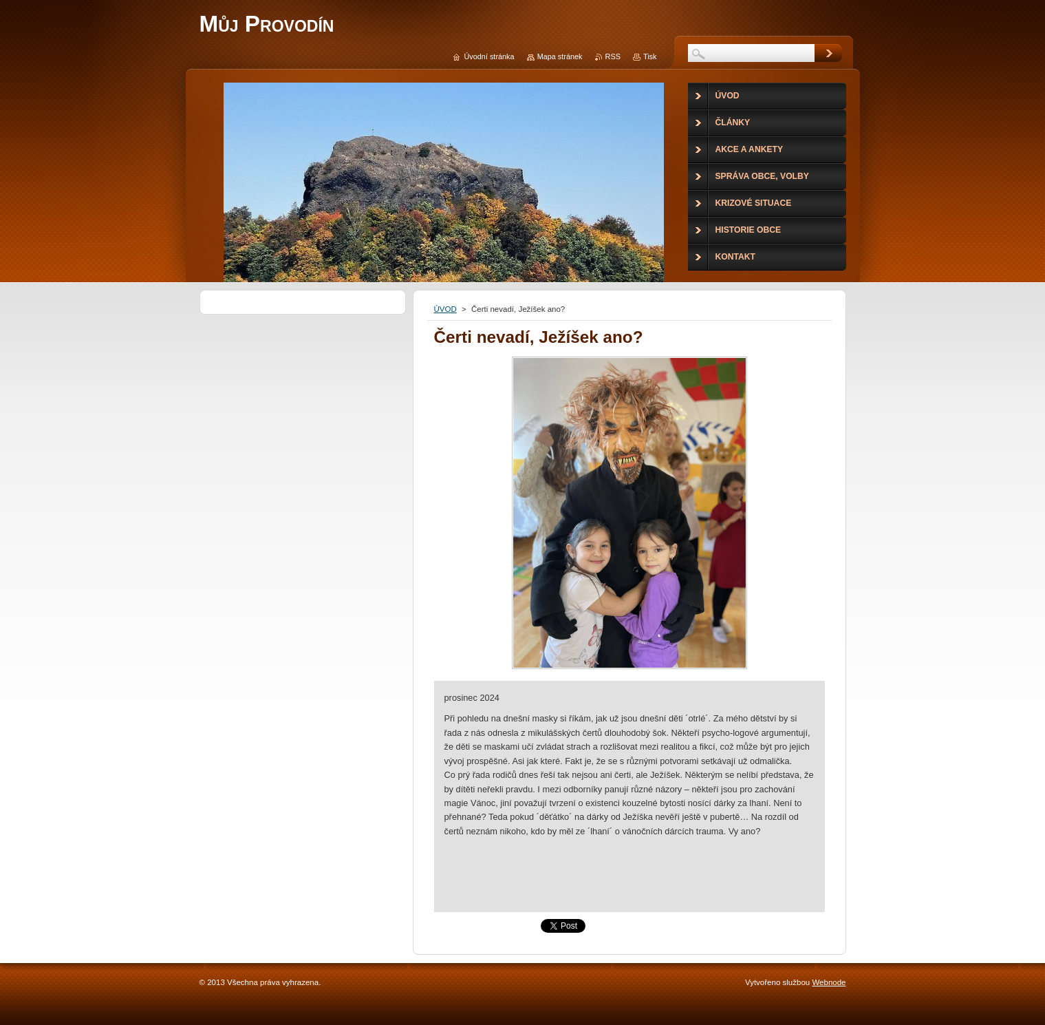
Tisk (650, 56)
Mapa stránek (560, 56)
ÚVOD (445, 309)
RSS (613, 56)
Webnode (828, 982)
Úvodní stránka (489, 56)
